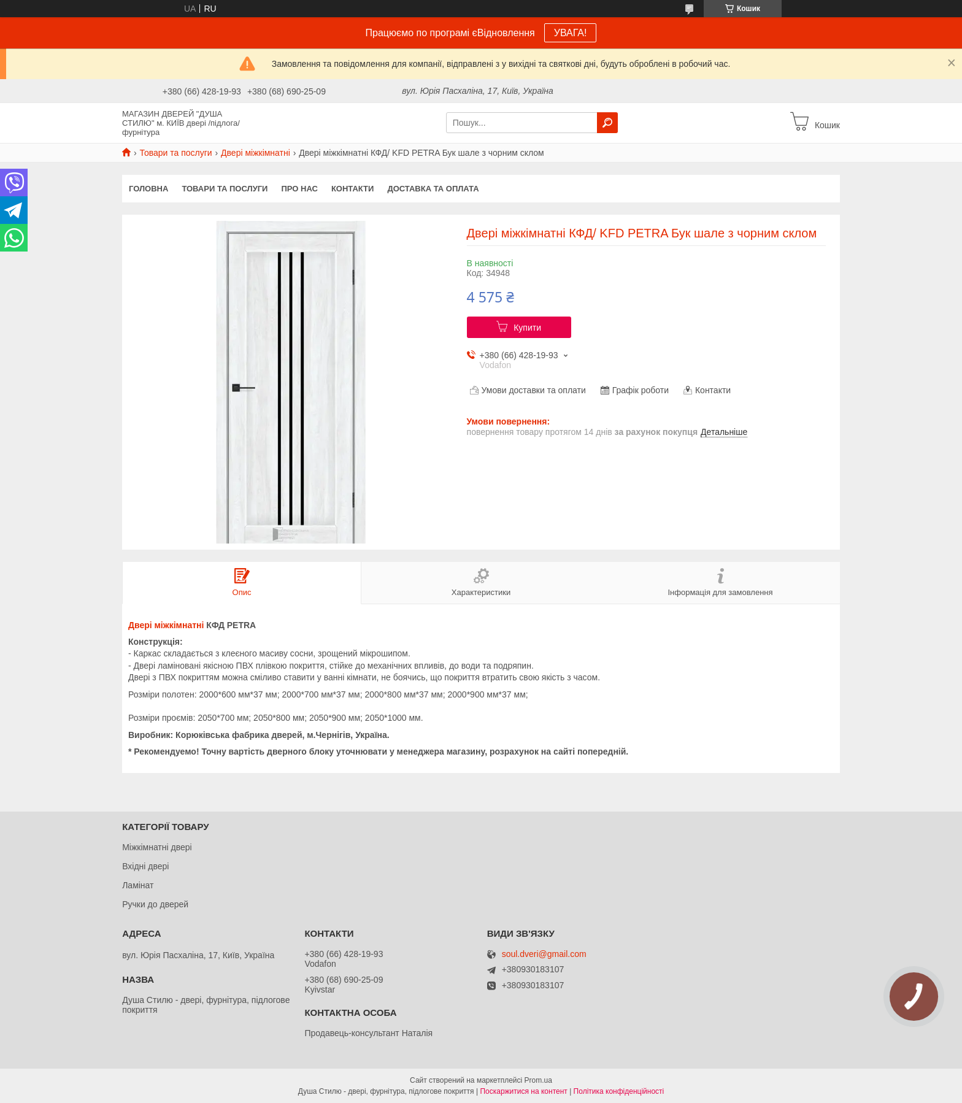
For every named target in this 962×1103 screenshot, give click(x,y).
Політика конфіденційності (619, 1091)
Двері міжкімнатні (255, 153)
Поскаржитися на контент (523, 1091)
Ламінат (137, 885)
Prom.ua (538, 1080)
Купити (527, 327)
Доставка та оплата (433, 188)
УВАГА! (570, 33)
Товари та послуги (175, 153)
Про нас (299, 188)
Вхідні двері (145, 866)
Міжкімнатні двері (156, 847)
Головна (148, 188)
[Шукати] (607, 122)
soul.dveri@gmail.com (544, 954)
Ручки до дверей (155, 904)
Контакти (352, 188)
